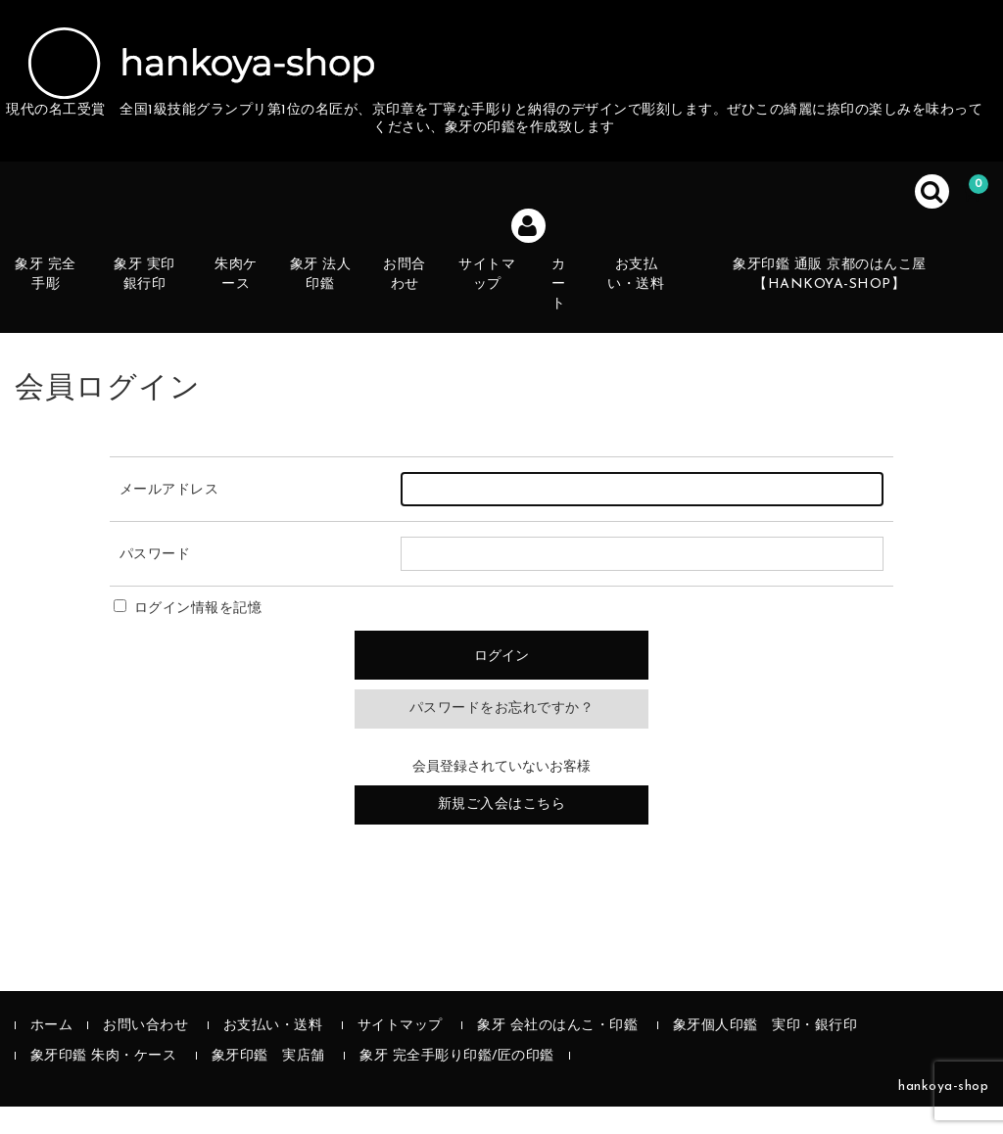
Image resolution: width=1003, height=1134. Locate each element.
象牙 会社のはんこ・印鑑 (557, 1053)
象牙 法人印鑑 (338, 308)
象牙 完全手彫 (61, 308)
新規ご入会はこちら (502, 832)
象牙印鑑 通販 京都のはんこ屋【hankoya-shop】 (848, 296)
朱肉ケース (252, 308)
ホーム (51, 1053)
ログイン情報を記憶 (188, 636)
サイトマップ (506, 308)
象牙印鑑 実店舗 (268, 1083)
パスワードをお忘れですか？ (502, 737)
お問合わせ (423, 308)
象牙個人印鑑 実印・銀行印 (765, 1053)
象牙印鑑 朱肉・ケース (103, 1083)
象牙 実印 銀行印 (160, 308)
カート (579, 308)
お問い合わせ (145, 1053)
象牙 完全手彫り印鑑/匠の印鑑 (456, 1083)
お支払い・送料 (658, 308)
